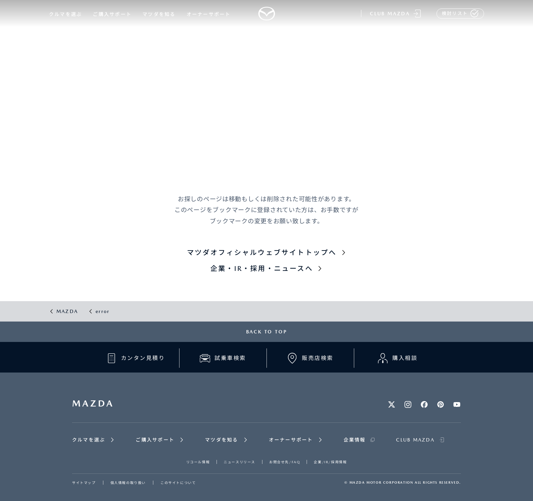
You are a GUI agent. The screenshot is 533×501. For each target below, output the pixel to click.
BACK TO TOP (266, 331)
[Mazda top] (266, 13)
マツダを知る (158, 14)
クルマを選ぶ (65, 14)
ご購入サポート (112, 14)
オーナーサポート (209, 14)
